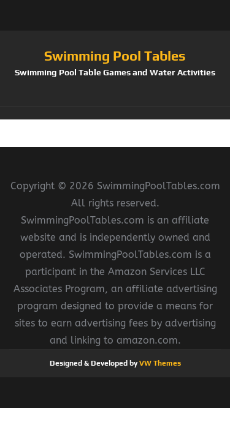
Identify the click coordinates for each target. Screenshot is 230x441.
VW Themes (159, 363)
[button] (115, 113)
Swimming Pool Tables (115, 56)
